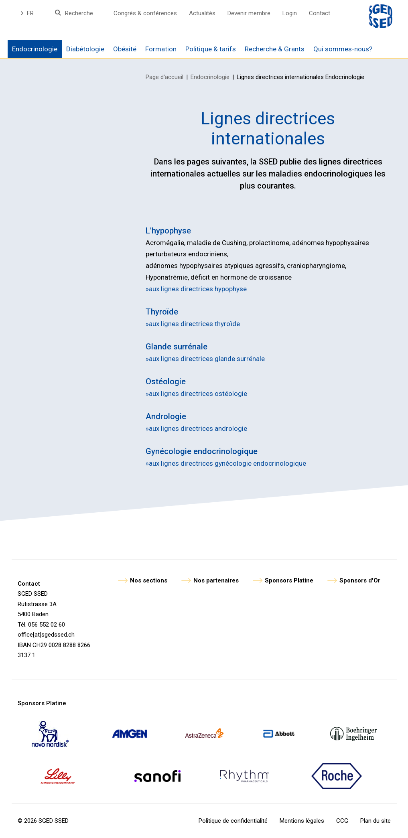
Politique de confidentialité (233, 820)
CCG (342, 820)
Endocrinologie (210, 77)
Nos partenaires (216, 580)
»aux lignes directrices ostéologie (196, 394)
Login (289, 13)
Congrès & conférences (145, 13)
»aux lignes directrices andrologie (196, 428)
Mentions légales (302, 820)
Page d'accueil (164, 77)
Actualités (202, 13)
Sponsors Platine (289, 580)
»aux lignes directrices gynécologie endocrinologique (226, 463)
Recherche (79, 13)
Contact (319, 13)
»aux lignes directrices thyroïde (193, 324)
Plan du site (375, 820)
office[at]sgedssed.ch (46, 634)
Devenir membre (248, 13)
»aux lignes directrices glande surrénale (205, 359)
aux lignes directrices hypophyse (198, 289)
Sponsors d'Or (359, 580)
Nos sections (148, 580)
